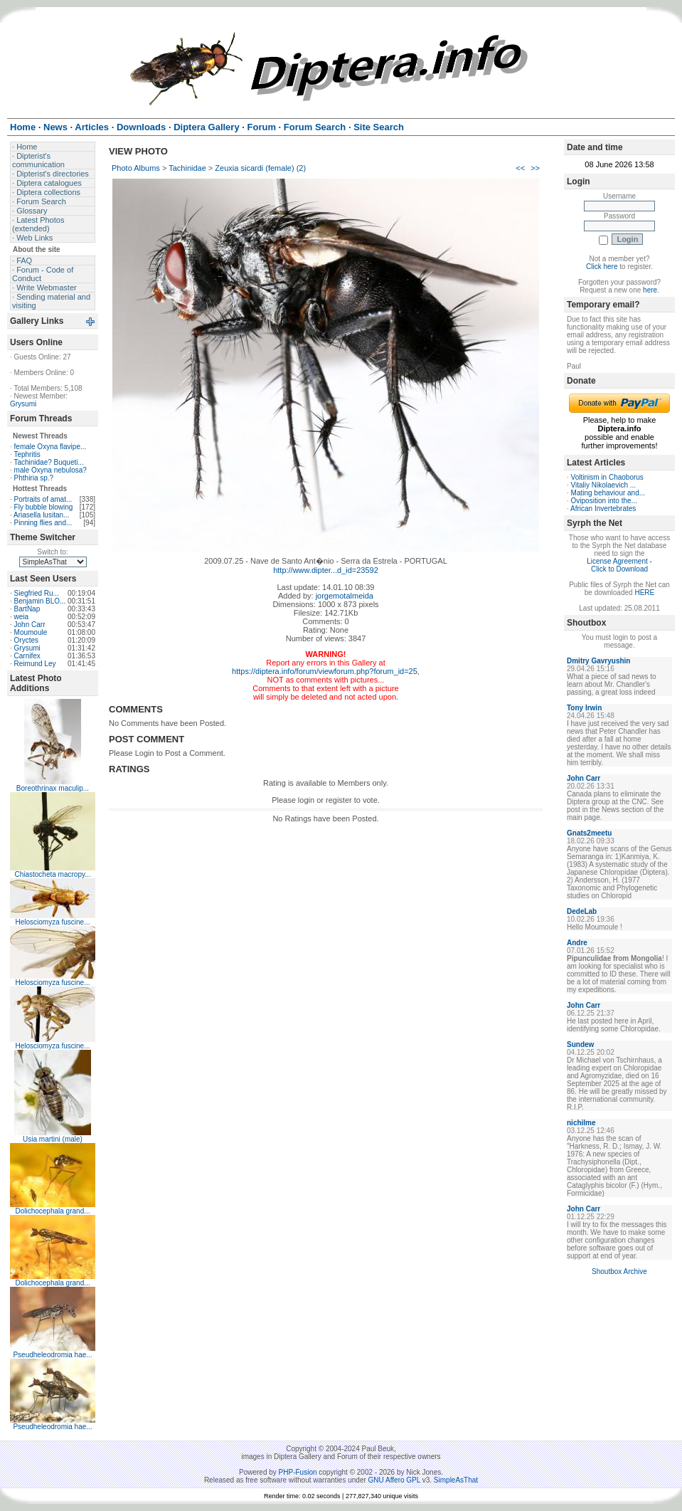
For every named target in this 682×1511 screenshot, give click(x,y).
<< (520, 168)
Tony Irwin (584, 708)
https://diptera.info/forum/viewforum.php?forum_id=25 (324, 671)
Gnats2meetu (589, 833)
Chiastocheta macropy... (52, 874)
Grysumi (23, 404)
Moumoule (31, 632)
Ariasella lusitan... (41, 515)
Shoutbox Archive (619, 1271)
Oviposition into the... (604, 501)
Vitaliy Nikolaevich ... (603, 485)
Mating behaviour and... (608, 493)
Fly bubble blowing (43, 507)
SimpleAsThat (456, 1480)
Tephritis (27, 454)
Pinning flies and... (43, 523)
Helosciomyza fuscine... (52, 922)
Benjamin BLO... (40, 601)
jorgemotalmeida (344, 595)
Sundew (580, 1044)
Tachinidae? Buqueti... (48, 462)
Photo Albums (136, 168)
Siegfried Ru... (36, 593)
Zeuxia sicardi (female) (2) (260, 168)
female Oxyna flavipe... (50, 447)
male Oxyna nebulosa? (50, 470)
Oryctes (26, 640)
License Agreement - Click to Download (619, 565)
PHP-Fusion (298, 1472)
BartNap (27, 609)
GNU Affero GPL (394, 1480)
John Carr (30, 624)
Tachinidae (187, 168)
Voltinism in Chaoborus (607, 477)
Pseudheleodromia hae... (52, 1355)
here (650, 290)
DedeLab (582, 911)
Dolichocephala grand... (52, 1211)
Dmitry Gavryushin (598, 661)
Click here (601, 266)
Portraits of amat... (43, 499)
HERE (644, 592)
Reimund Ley (35, 664)
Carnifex (27, 656)
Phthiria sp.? (34, 478)
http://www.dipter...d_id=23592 (325, 570)
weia (21, 617)
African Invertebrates (603, 508)
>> (535, 168)
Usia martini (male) (52, 1139)
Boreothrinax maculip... (52, 788)
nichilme (581, 1123)
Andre (577, 943)
